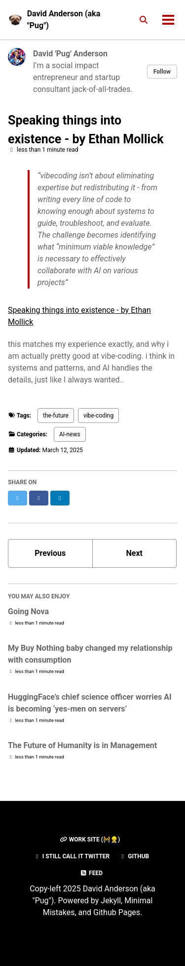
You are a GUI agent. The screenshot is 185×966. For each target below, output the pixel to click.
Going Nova (28, 611)
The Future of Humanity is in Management (82, 745)
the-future (56, 415)
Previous (50, 553)
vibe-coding (98, 415)
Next (134, 553)
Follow (162, 71)
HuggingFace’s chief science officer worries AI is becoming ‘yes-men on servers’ (90, 703)
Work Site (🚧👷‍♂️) (90, 839)
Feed (91, 873)
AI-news (69, 434)
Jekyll (111, 900)
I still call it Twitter (72, 856)
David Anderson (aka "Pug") (64, 19)
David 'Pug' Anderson (70, 53)
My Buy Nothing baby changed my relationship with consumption (90, 654)
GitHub (134, 856)
